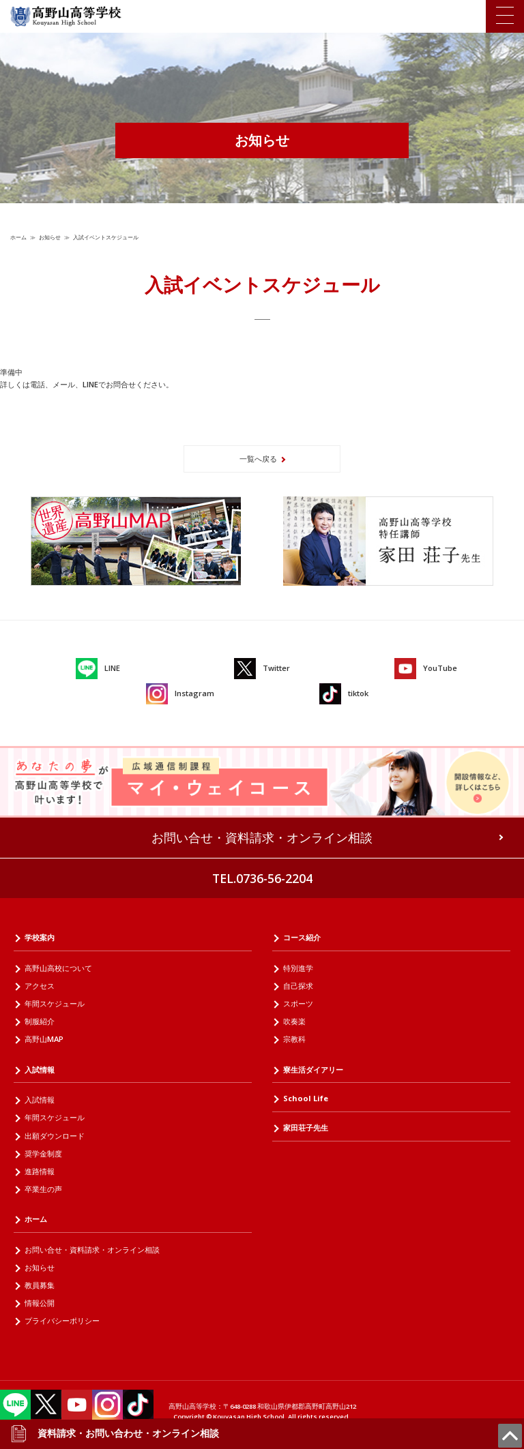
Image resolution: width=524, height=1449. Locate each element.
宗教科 (294, 1039)
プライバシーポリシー (62, 1320)
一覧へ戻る (258, 458)
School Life (305, 1098)
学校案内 (40, 937)
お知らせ (50, 237)
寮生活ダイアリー (313, 1069)
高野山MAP (44, 1039)
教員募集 (40, 1285)
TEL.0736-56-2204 (262, 878)
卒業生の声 (43, 1189)
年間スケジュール (55, 1003)
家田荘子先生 (305, 1127)
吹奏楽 (294, 1021)
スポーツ (298, 1003)
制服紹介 (40, 1021)
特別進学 (298, 968)
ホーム (18, 237)
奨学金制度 (43, 1153)
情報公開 (40, 1303)
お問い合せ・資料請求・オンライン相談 (262, 837)
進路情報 (40, 1171)
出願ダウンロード (55, 1136)
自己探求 (298, 986)
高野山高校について (58, 968)
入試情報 (40, 1069)
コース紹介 (302, 937)
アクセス (40, 986)
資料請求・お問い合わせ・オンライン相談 (114, 1433)
